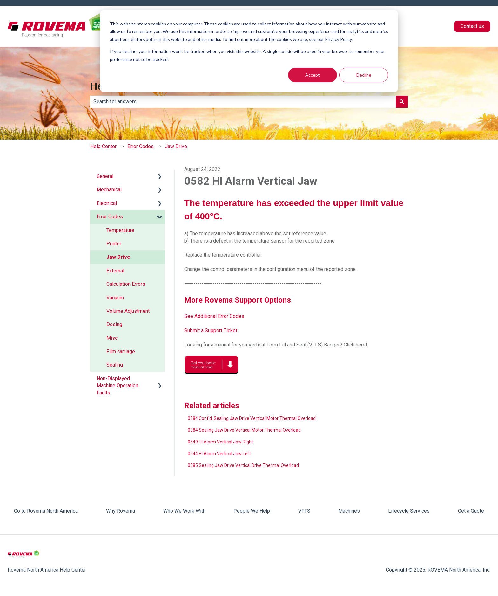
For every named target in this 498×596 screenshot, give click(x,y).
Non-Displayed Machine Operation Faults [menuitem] (117, 385)
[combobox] (243, 102)
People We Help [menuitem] (251, 511)
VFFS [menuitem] (304, 511)
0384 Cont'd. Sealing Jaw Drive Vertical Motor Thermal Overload (252, 418)
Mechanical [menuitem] (109, 190)
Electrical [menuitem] (107, 203)
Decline (363, 75)
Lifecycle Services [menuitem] (409, 511)
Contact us (472, 26)
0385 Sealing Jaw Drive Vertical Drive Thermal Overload (243, 465)
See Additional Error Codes (214, 316)
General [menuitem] (105, 176)
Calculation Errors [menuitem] (125, 284)
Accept (312, 75)
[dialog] (249, 51)
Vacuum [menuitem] (115, 298)
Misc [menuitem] (112, 338)
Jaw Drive (176, 146)
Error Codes (140, 146)
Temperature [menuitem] (120, 230)
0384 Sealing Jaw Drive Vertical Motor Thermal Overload (244, 430)
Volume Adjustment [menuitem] (128, 311)
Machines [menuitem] (349, 511)
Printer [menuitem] (113, 244)
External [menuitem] (115, 271)
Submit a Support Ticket (210, 330)
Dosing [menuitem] (114, 324)
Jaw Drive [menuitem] (118, 257)
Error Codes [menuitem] (110, 217)
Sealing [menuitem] (114, 365)
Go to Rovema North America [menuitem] (46, 511)
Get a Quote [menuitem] (471, 511)
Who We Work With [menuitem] (184, 511)
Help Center (103, 146)
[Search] (402, 102)
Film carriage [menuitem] (120, 351)
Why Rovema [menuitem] (120, 511)
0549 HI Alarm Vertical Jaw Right (220, 441)
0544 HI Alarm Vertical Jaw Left (219, 453)
